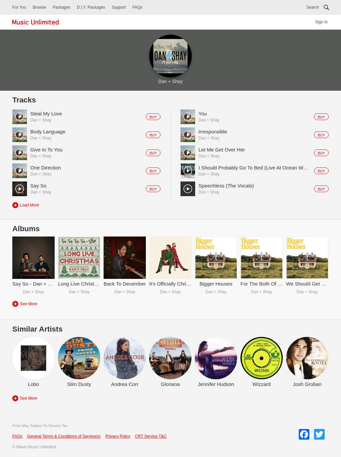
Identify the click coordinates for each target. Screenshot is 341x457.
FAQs (138, 7)
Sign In (321, 22)
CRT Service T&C (151, 436)
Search (312, 7)
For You (19, 7)
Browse (39, 7)
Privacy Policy (117, 436)
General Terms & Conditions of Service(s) (64, 436)
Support (119, 7)
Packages (61, 7)
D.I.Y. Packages (91, 7)
